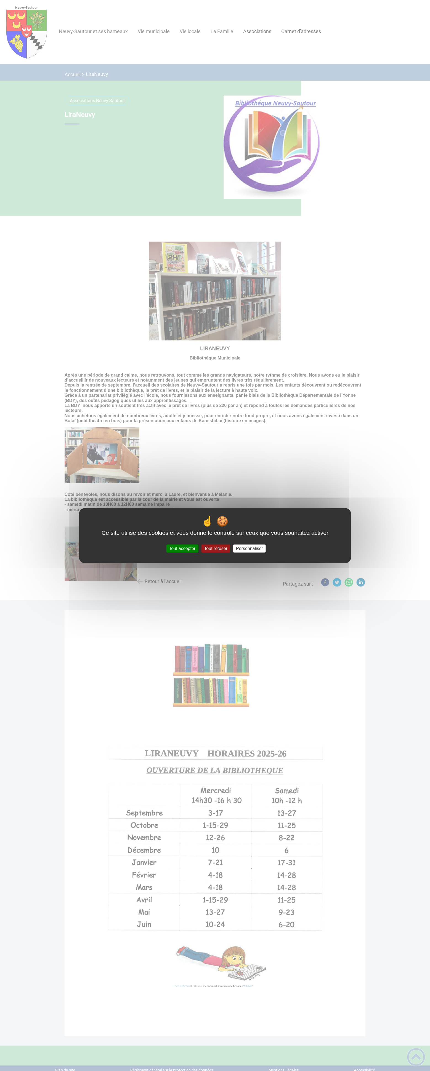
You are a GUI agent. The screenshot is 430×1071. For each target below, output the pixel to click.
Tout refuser (215, 548)
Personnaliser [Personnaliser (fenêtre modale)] (249, 548)
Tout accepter (182, 548)
